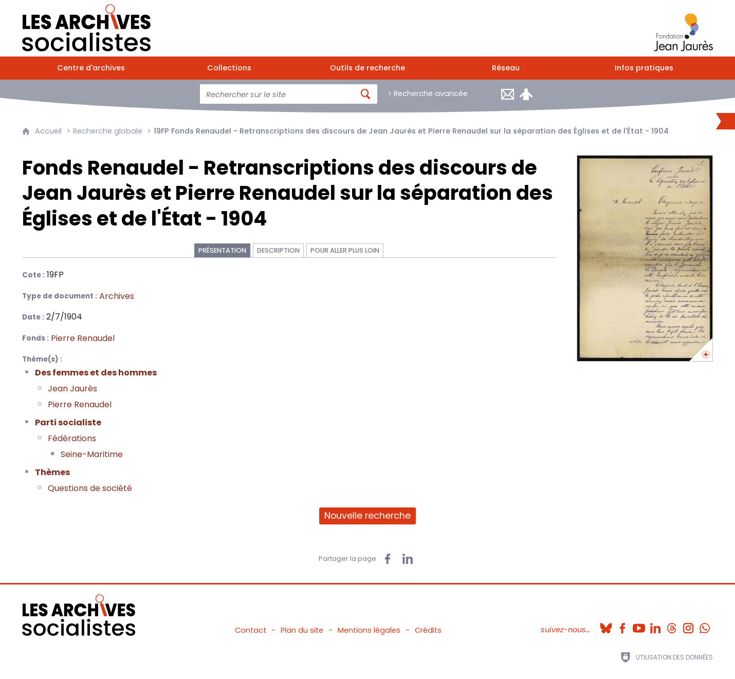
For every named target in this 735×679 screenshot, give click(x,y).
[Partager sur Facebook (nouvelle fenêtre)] (387, 559)
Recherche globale (107, 131)
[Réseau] (505, 68)
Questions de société (90, 488)
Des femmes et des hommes (96, 373)
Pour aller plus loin (344, 250)
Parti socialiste (68, 422)
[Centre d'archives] (91, 68)
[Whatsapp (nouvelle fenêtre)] (704, 625)
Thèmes (52, 472)
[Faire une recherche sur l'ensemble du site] (277, 94)
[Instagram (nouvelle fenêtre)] (688, 625)
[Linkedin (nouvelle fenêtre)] (655, 625)
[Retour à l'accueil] (86, 25)
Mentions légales (369, 630)
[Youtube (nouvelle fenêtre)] (639, 625)
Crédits (428, 630)
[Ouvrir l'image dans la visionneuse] (645, 258)
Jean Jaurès (72, 388)
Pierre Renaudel (80, 404)
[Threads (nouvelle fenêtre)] (672, 625)
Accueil (48, 131)
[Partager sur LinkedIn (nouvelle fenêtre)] (407, 559)
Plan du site (302, 630)
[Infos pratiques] (644, 68)
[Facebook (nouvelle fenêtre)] (622, 625)
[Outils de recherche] (368, 68)
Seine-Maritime (92, 454)
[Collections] (229, 68)
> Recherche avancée (428, 93)
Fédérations (72, 438)
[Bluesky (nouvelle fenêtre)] (606, 625)
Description (278, 250)
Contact (250, 630)
